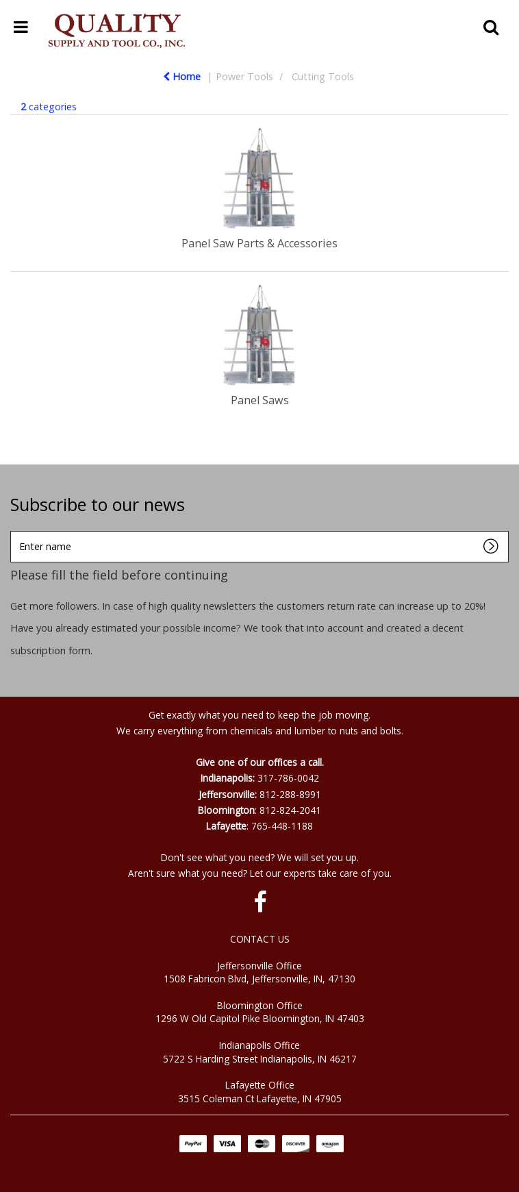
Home (182, 76)
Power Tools (244, 76)
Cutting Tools (323, 76)
